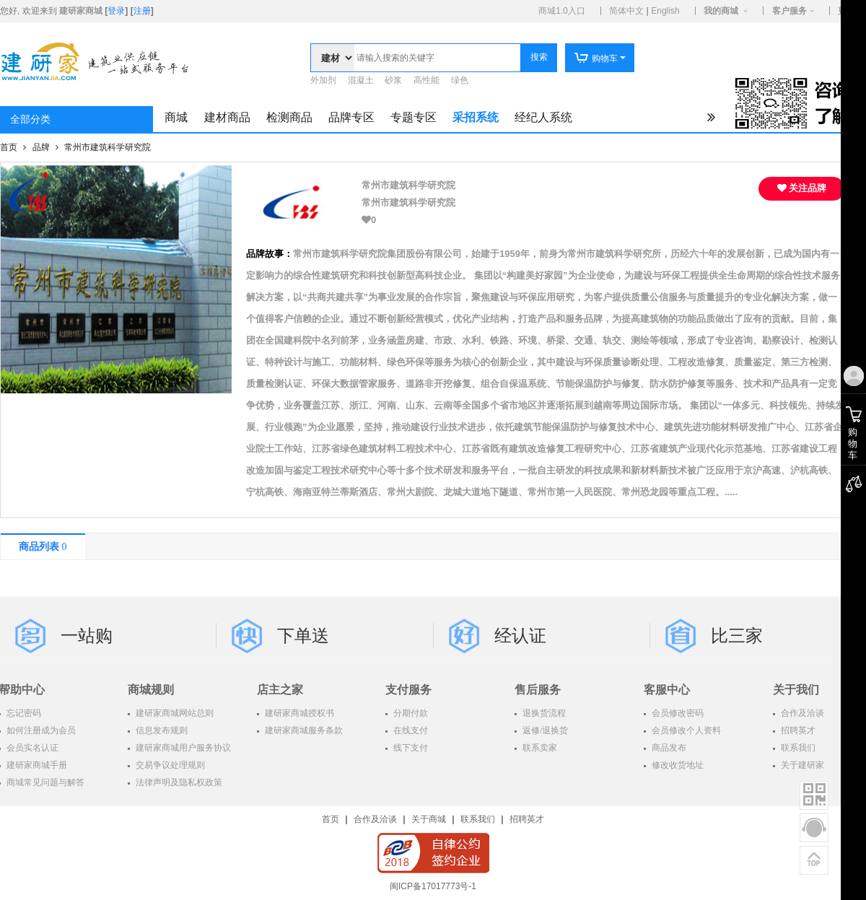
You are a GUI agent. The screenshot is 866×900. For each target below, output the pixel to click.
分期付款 (409, 713)
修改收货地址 (677, 765)
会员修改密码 (677, 713)
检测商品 (289, 117)
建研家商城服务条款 (303, 730)
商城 (176, 117)
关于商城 (428, 819)
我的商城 (721, 11)
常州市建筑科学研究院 (107, 147)
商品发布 (668, 748)
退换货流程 (543, 713)
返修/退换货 (544, 730)
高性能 (426, 80)
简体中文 (626, 11)
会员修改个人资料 (685, 730)
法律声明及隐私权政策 (178, 782)
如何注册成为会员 (40, 730)
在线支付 (409, 730)
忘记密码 (22, 713)
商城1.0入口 (561, 11)
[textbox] (437, 57)
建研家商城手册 (35, 765)
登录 (116, 11)
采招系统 (475, 117)
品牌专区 (351, 117)
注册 (142, 11)
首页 (9, 147)
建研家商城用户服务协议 (182, 748)
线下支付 (409, 748)
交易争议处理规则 (169, 765)
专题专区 (413, 117)
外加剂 (323, 80)
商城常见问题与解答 (44, 782)
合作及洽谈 (375, 819)
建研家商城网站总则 (174, 713)
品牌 (42, 147)
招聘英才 (526, 819)
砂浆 (393, 80)
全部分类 (30, 119)
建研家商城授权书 (298, 713)
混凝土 (361, 80)
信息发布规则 (161, 730)
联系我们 (477, 819)
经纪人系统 (543, 117)
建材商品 (227, 117)
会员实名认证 (31, 748)
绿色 (459, 80)
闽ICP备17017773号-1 (433, 886)
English (665, 11)
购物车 (596, 58)
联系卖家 (538, 748)
